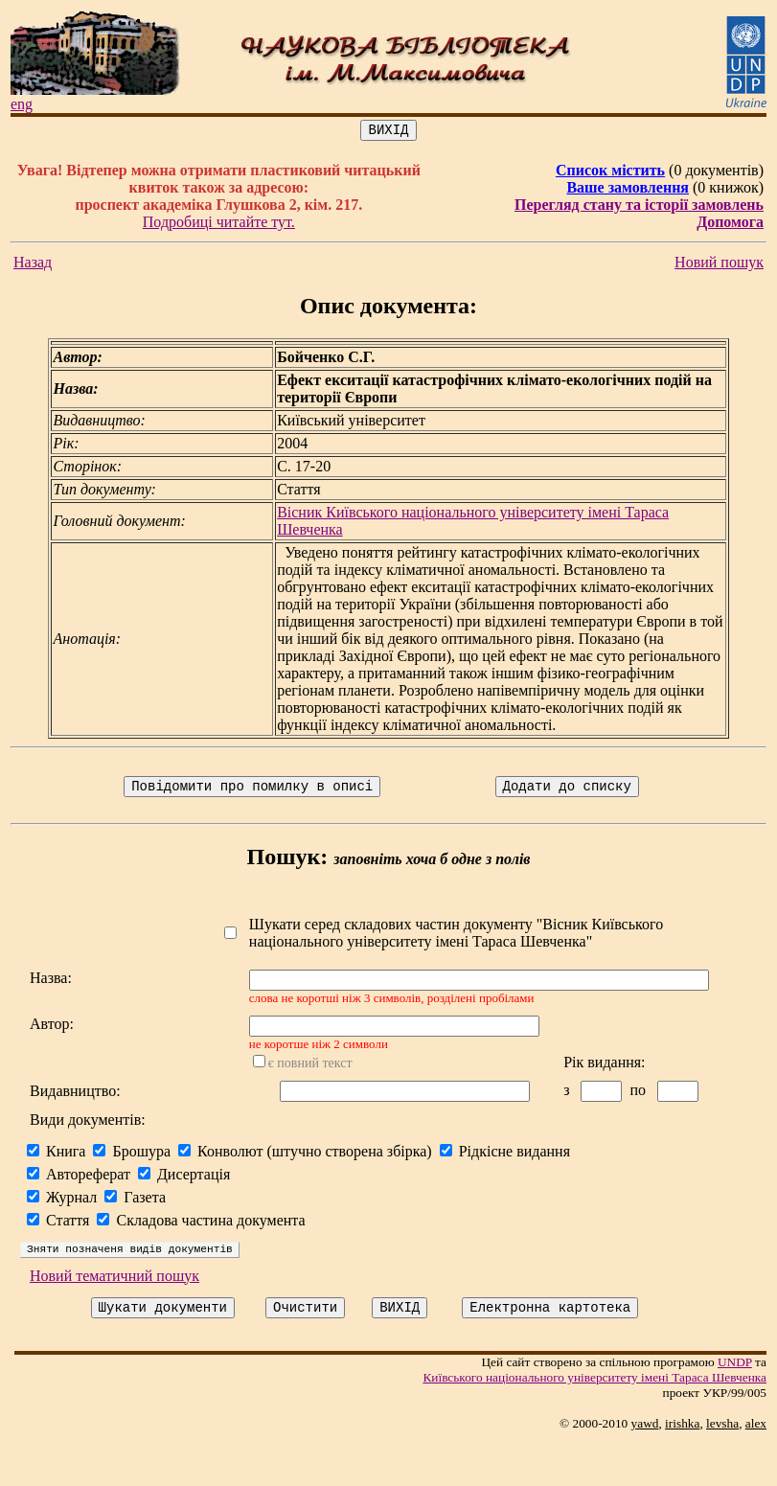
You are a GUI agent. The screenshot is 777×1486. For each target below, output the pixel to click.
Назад (32, 265)
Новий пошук (726, 265)
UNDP (742, 1406)
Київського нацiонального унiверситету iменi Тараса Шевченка (602, 1421)
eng (22, 104)
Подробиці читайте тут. (221, 225)
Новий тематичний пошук (114, 1317)
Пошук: (290, 862)
